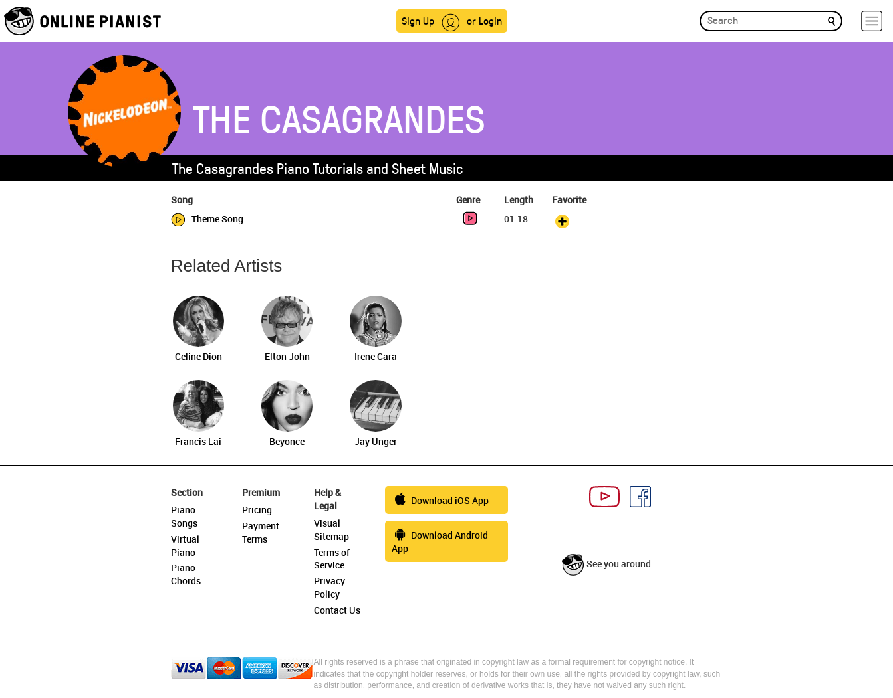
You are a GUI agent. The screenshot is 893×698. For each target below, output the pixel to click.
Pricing (257, 509)
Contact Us (337, 610)
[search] (831, 20)
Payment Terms (260, 532)
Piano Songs (184, 516)
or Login (484, 20)
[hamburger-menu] (871, 21)
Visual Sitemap (331, 530)
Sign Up (418, 20)
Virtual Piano (185, 546)
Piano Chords (186, 574)
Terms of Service (332, 559)
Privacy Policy (329, 587)
